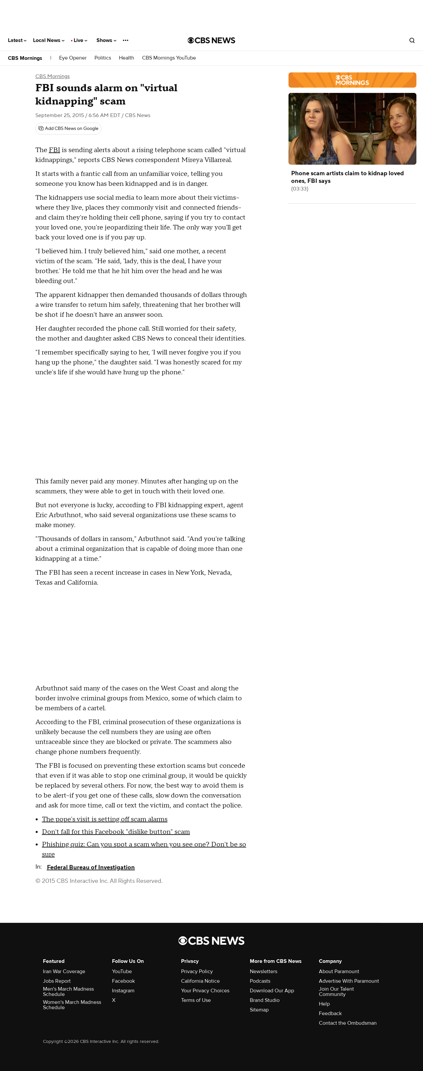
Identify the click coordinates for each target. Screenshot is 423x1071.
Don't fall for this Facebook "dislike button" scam (116, 832)
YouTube (122, 971)
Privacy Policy (197, 971)
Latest (17, 40)
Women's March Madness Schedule (72, 1005)
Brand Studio (265, 1000)
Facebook (123, 981)
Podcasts (260, 981)
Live (80, 40)
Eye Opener (73, 58)
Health (126, 58)
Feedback (330, 1013)
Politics (103, 58)
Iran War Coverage (64, 971)
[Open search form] (412, 40)
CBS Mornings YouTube (169, 58)
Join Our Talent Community (336, 991)
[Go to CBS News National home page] (211, 40)
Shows (106, 40)
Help (324, 1004)
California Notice (200, 981)
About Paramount (339, 971)
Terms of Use (196, 1000)
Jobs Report (57, 981)
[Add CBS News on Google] (68, 129)
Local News (48, 40)
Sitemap (259, 1009)
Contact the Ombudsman (348, 1023)
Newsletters (263, 971)
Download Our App (272, 990)
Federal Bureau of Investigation (91, 867)
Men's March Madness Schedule (68, 991)
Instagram (123, 990)
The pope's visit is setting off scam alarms (105, 819)
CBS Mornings (25, 58)
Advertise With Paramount (349, 981)
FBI (54, 150)
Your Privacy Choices (205, 990)
